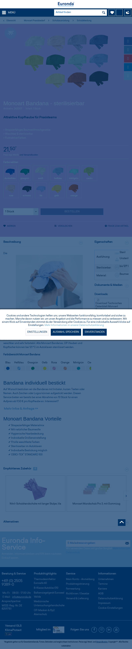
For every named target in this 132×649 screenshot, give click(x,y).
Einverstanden (95, 332)
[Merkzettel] (112, 12)
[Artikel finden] (80, 12)
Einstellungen (37, 332)
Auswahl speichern (66, 332)
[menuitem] (8, 12)
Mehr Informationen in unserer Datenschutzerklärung (74, 325)
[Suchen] (104, 12)
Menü (8, 12)
